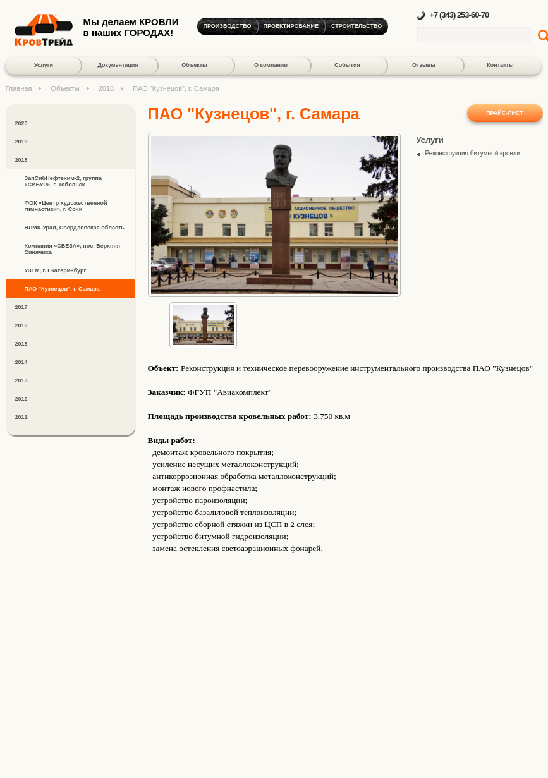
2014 (21, 362)
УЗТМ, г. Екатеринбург (56, 270)
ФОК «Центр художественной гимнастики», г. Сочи (66, 206)
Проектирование (291, 26)
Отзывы (423, 65)
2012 (21, 399)
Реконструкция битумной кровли (473, 153)
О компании (271, 65)
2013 (21, 380)
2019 (21, 141)
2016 (21, 325)
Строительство (356, 26)
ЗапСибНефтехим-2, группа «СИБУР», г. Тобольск (63, 181)
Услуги (43, 65)
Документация (117, 65)
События (347, 65)
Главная (19, 88)
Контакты (500, 65)
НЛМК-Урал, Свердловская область (75, 227)
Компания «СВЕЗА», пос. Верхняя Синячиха (73, 249)
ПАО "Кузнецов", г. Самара (62, 289)
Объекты (194, 65)
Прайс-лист (504, 113)
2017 (21, 307)
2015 (21, 344)
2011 (21, 417)
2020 (21, 123)
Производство (228, 26)
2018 (106, 88)
